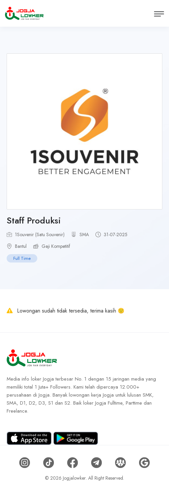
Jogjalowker (74, 478)
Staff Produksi (34, 220)
